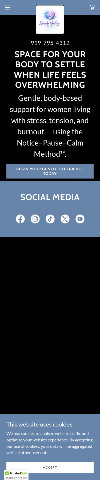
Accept (50, 467)
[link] (50, 7)
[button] (9, 7)
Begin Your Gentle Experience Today (50, 171)
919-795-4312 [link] (50, 42)
